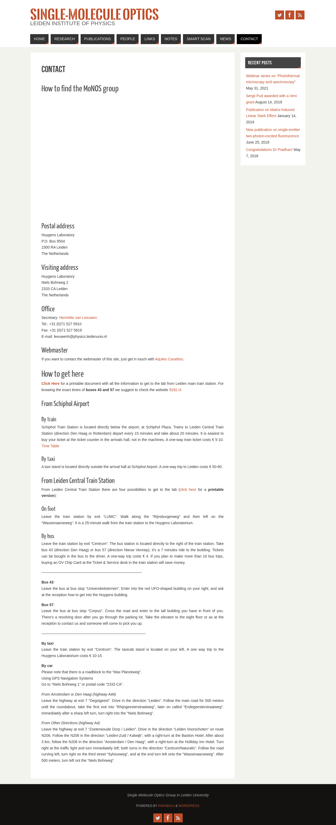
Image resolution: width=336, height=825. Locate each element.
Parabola (166, 806)
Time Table (50, 446)
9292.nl (175, 390)
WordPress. (189, 806)
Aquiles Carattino (169, 359)
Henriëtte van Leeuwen (78, 318)
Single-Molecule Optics (94, 14)
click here (188, 489)
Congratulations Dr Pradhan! (269, 150)
